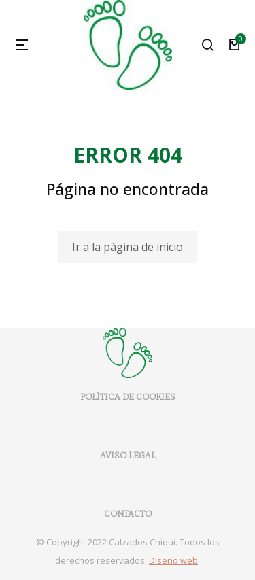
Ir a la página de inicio (127, 246)
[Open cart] (234, 45)
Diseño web (173, 560)
